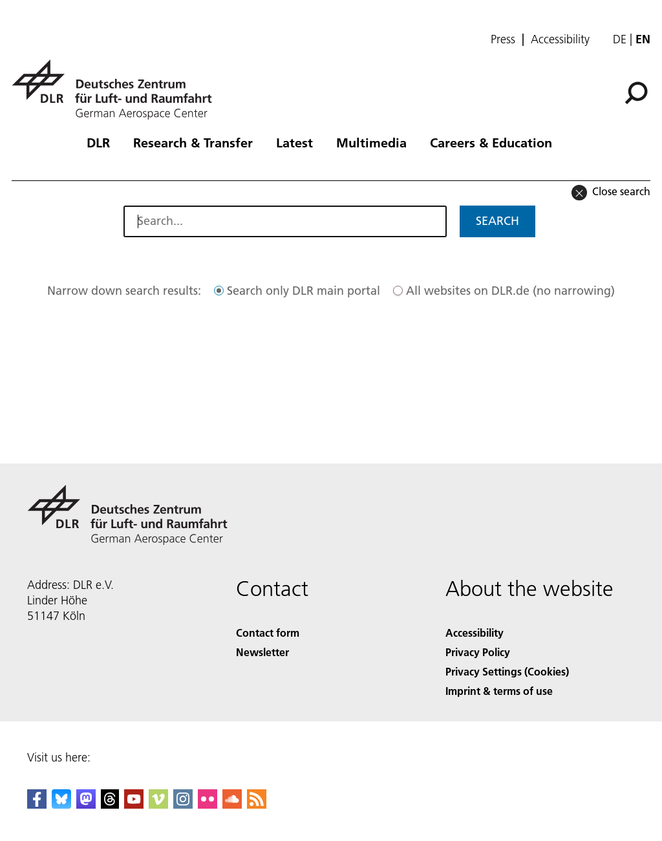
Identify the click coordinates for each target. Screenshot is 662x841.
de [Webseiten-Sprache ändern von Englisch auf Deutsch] (619, 39)
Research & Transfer (193, 142)
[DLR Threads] (110, 804)
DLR (98, 142)
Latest (294, 142)
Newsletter (262, 652)
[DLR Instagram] (183, 804)
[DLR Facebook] (37, 804)
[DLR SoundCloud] (232, 804)
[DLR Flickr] (207, 804)
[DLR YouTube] (134, 804)
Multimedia (371, 142)
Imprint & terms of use (499, 690)
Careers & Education (491, 142)
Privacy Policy (477, 652)
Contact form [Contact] (267, 632)
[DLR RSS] (256, 804)
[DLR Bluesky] (61, 804)
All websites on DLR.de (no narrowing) (510, 290)
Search (497, 220)
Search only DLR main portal (303, 290)
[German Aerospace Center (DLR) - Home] (117, 89)
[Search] (636, 93)
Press (503, 39)
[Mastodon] (86, 804)
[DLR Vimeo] (158, 804)
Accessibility (560, 39)
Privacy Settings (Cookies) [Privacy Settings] (507, 671)
